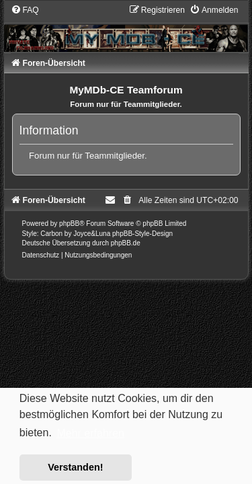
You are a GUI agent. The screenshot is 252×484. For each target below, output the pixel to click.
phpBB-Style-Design (142, 233)
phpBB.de (125, 243)
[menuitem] (25, 10)
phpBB (69, 223)
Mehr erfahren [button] (90, 433)
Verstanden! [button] (75, 467)
